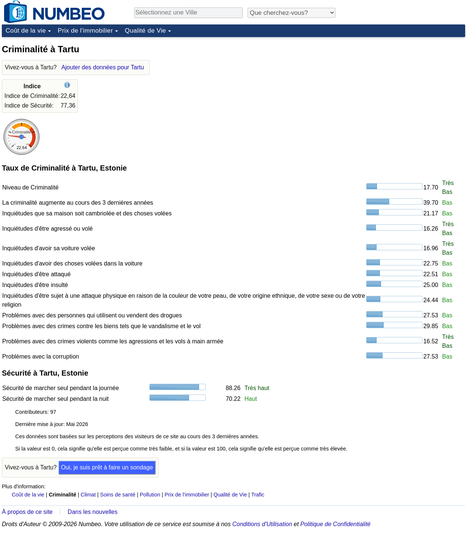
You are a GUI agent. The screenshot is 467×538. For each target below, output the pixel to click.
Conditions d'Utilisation (262, 524)
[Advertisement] (409, 86)
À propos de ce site (27, 512)
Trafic (257, 495)
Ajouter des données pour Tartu (102, 67)
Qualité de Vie (145, 30)
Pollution (150, 495)
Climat (88, 495)
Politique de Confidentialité (335, 524)
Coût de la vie (26, 30)
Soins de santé (117, 495)
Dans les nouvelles (92, 512)
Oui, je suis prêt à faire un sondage (107, 467)
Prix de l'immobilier (85, 30)
